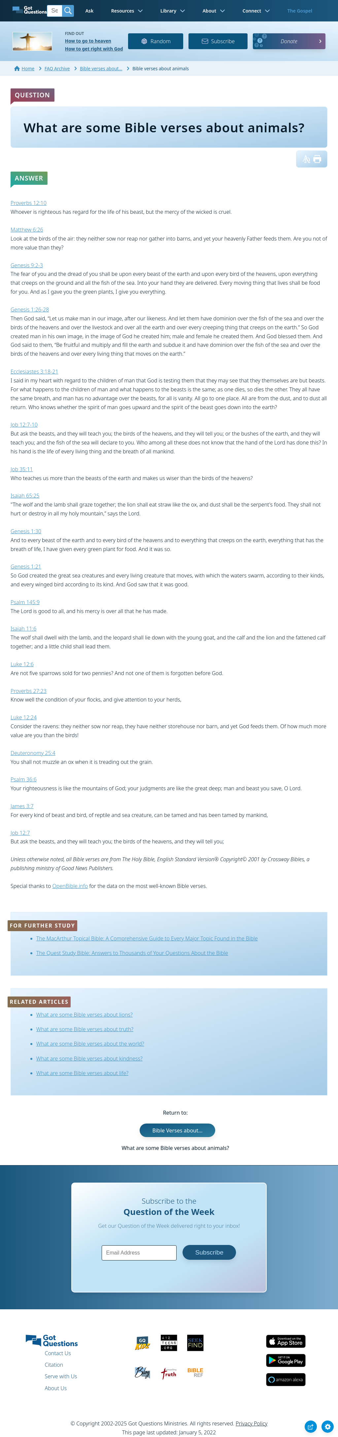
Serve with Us (61, 1376)
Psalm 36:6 (24, 779)
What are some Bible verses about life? (82, 1073)
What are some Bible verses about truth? (84, 1029)
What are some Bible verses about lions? (84, 1014)
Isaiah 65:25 (25, 495)
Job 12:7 (20, 832)
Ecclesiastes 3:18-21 (34, 371)
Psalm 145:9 (25, 602)
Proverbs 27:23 (29, 691)
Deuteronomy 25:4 (33, 753)
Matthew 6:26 (27, 229)
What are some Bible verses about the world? (90, 1043)
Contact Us (58, 1353)
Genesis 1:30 (26, 531)
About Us (56, 1388)
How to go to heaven (88, 41)
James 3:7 (22, 806)
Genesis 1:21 (26, 566)
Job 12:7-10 (24, 424)
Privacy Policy (251, 1423)
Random (156, 41)
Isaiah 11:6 (23, 628)
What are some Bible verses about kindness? (89, 1058)
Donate (289, 41)
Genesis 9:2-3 (27, 265)
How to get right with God (94, 49)
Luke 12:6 (22, 664)
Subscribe (218, 41)
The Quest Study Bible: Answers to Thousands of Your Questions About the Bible (132, 953)
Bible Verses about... (177, 1130)
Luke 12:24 (24, 717)
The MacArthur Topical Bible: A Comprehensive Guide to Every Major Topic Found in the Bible (147, 938)
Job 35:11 (22, 469)
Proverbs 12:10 (29, 203)
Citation (54, 1364)
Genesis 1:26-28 (30, 309)
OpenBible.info (70, 886)
